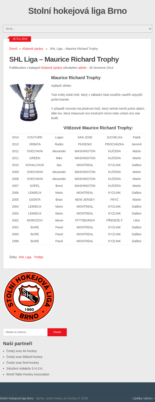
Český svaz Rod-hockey (22, 362)
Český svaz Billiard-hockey (24, 357)
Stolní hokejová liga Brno (77, 11)
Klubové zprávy (32, 48)
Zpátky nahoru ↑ (144, 398)
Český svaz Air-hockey (21, 351)
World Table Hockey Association (27, 374)
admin (82, 67)
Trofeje (38, 257)
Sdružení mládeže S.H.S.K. (24, 368)
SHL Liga (25, 257)
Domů (13, 48)
